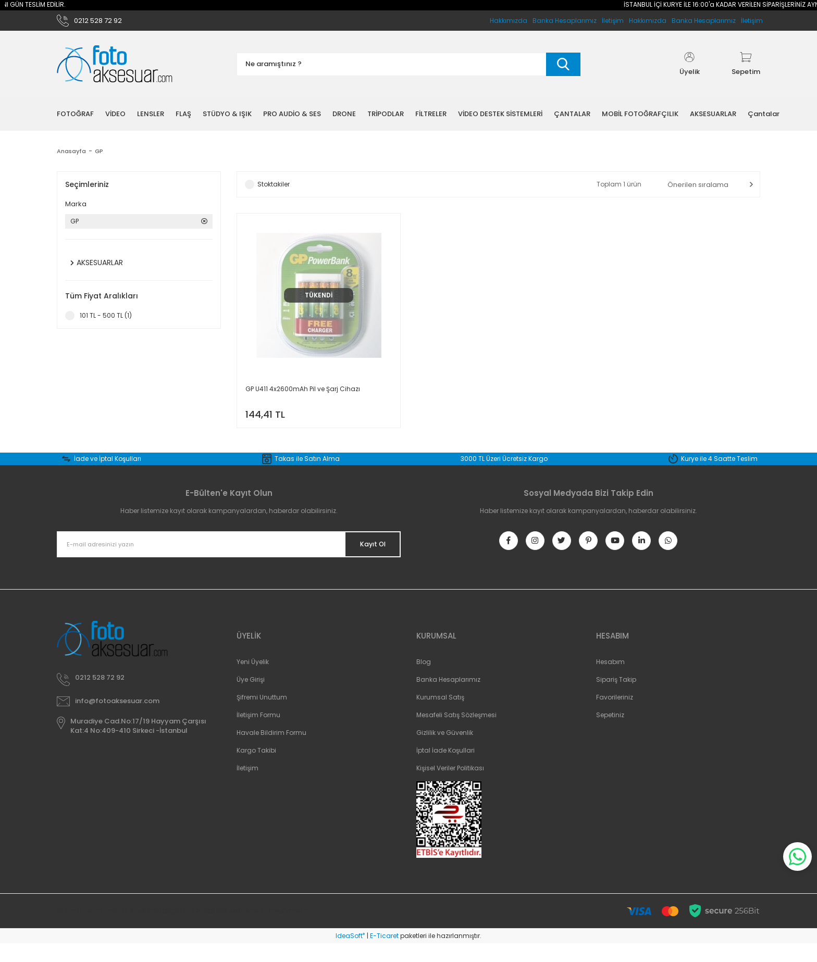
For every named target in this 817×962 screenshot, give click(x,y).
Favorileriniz (614, 715)
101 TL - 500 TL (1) (106, 320)
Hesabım (610, 680)
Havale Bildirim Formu (271, 751)
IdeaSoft (350, 954)
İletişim (752, 22)
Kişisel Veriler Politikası (450, 786)
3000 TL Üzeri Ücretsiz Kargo (504, 470)
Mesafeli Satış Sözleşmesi (456, 733)
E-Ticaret (384, 954)
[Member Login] (689, 68)
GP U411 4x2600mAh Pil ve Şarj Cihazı (302, 393)
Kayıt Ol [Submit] (366, 556)
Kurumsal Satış (440, 715)
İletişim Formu (258, 733)
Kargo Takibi (256, 769)
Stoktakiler (273, 188)
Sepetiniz (610, 733)
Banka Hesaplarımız (704, 22)
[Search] (408, 69)
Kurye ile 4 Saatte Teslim (719, 470)
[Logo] (114, 69)
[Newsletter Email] (229, 556)
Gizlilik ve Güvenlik (444, 751)
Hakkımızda (647, 22)
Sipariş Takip (616, 698)
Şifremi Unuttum (262, 715)
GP (100, 155)
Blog (423, 680)
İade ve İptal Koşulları (107, 470)
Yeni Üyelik (253, 680)
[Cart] (746, 68)
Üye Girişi (251, 698)
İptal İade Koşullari (445, 769)
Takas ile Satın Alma (307, 470)
